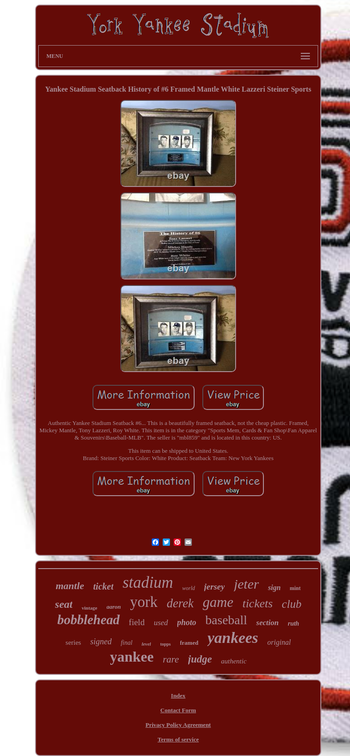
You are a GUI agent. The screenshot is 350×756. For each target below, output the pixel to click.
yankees (232, 637)
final (127, 642)
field (137, 622)
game (218, 602)
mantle (70, 585)
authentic (234, 661)
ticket (103, 586)
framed (189, 642)
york (144, 602)
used (161, 622)
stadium (148, 582)
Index (178, 695)
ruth (293, 623)
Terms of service (178, 739)
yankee (132, 656)
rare (171, 659)
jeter (246, 583)
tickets (257, 603)
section (267, 622)
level (146, 644)
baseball (226, 620)
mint (295, 588)
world (188, 588)
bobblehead (88, 619)
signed (101, 641)
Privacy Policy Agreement (178, 724)
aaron (114, 606)
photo (186, 622)
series (73, 642)
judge (200, 659)
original (279, 642)
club (291, 604)
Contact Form (178, 710)
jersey (214, 586)
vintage (89, 608)
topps (165, 644)
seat (64, 604)
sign (274, 587)
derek (180, 603)
